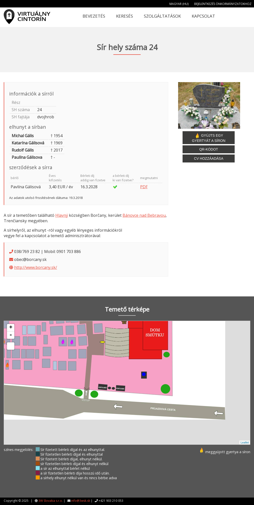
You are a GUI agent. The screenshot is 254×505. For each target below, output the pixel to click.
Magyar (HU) (179, 4)
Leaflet (245, 442)
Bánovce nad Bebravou (144, 215)
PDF (144, 186)
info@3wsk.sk (80, 501)
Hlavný (61, 215)
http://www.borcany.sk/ (35, 267)
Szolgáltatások (162, 16)
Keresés (124, 16)
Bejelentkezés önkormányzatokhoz (223, 4)
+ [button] (10, 327)
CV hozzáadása (208, 158)
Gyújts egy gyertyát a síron (208, 138)
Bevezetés (94, 16)
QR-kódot (208, 149)
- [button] (10, 335)
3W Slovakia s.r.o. (50, 501)
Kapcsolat (203, 16)
